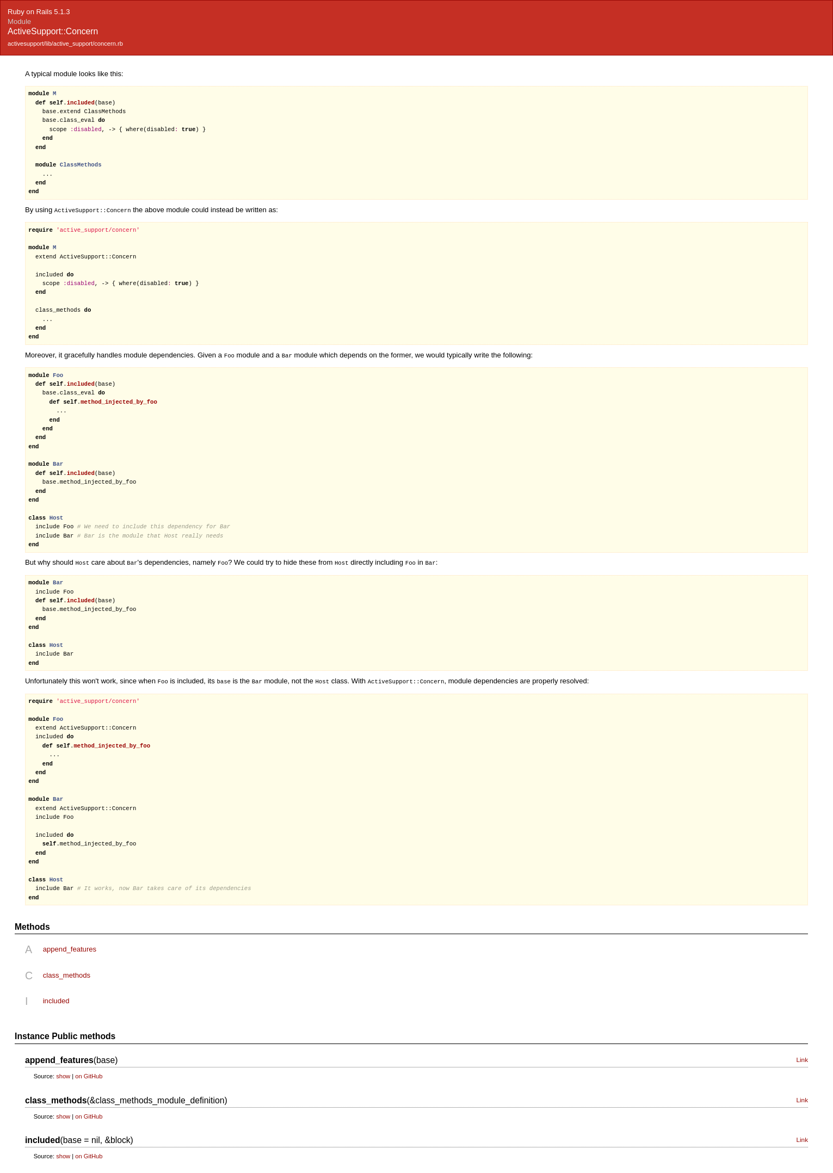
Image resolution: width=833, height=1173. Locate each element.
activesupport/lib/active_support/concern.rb (65, 43)
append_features (69, 947)
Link (802, 1057)
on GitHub (88, 1074)
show (63, 1074)
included (56, 999)
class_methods (66, 973)
